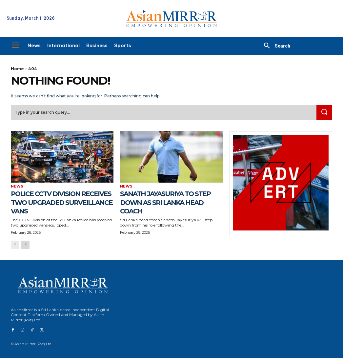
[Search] (323, 112)
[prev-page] (15, 245)
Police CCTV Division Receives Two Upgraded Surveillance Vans (61, 202)
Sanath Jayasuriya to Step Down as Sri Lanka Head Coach (169, 202)
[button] (274, 46)
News (17, 187)
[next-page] (25, 245)
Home (17, 68)
